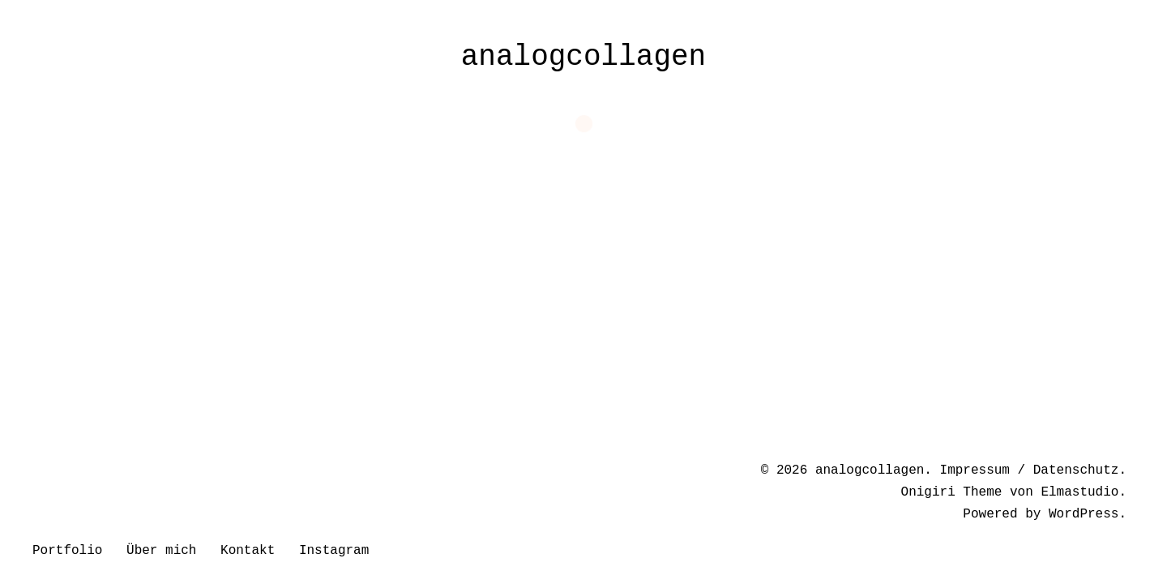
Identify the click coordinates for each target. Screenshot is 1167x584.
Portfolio (67, 550)
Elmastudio (1079, 492)
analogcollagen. (873, 470)
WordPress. (1087, 514)
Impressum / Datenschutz (1029, 470)
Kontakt (247, 550)
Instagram (334, 550)
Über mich (161, 550)
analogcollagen (583, 57)
